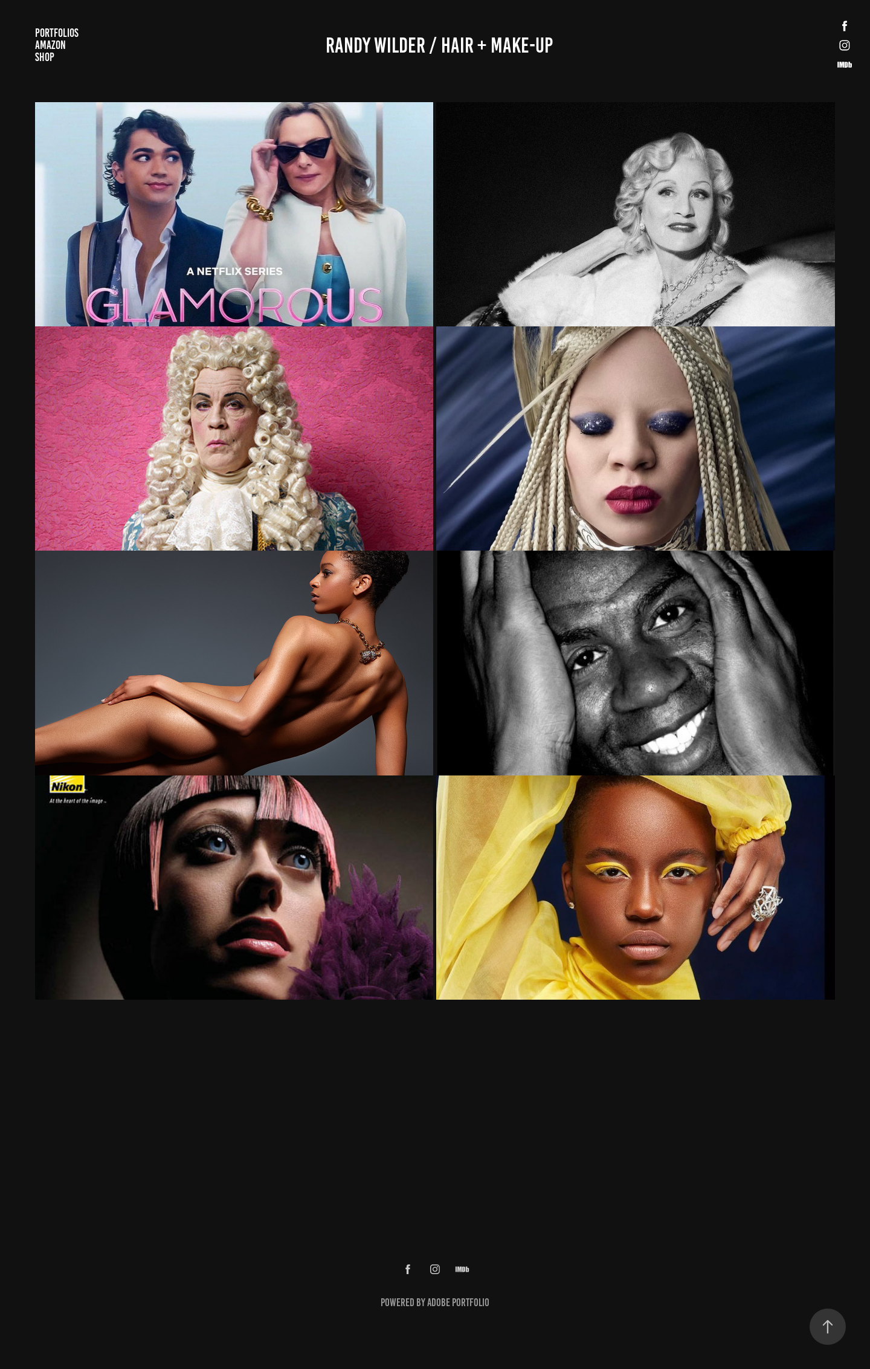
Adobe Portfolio (458, 1302)
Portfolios (57, 33)
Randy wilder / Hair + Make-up (439, 45)
